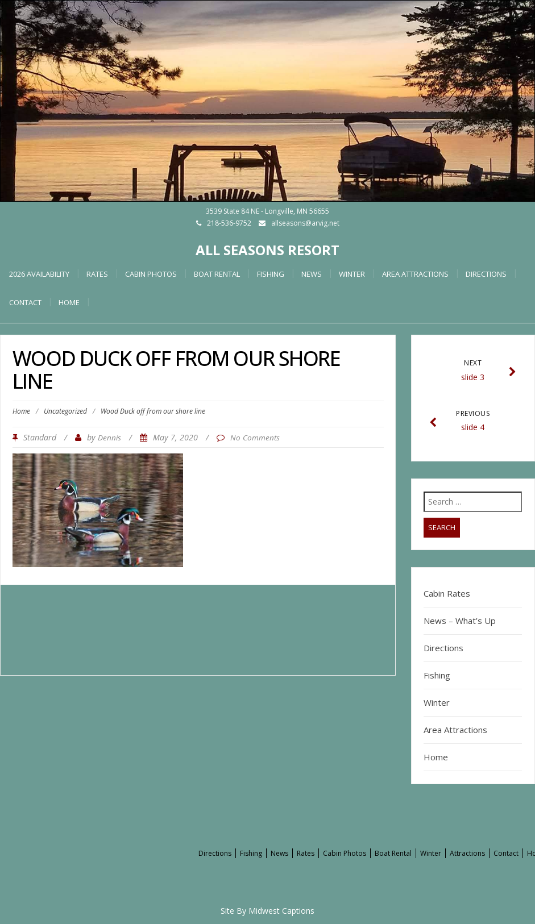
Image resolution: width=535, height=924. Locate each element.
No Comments (255, 437)
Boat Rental (217, 274)
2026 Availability (39, 274)
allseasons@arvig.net (305, 223)
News (311, 274)
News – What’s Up (460, 620)
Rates (97, 274)
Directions (486, 274)
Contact (25, 302)
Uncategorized (65, 411)
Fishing (270, 274)
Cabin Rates (447, 593)
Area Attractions (415, 274)
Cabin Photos (151, 274)
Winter (352, 274)
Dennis (109, 437)
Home (21, 411)
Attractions (467, 853)
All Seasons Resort (267, 249)
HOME (69, 302)
